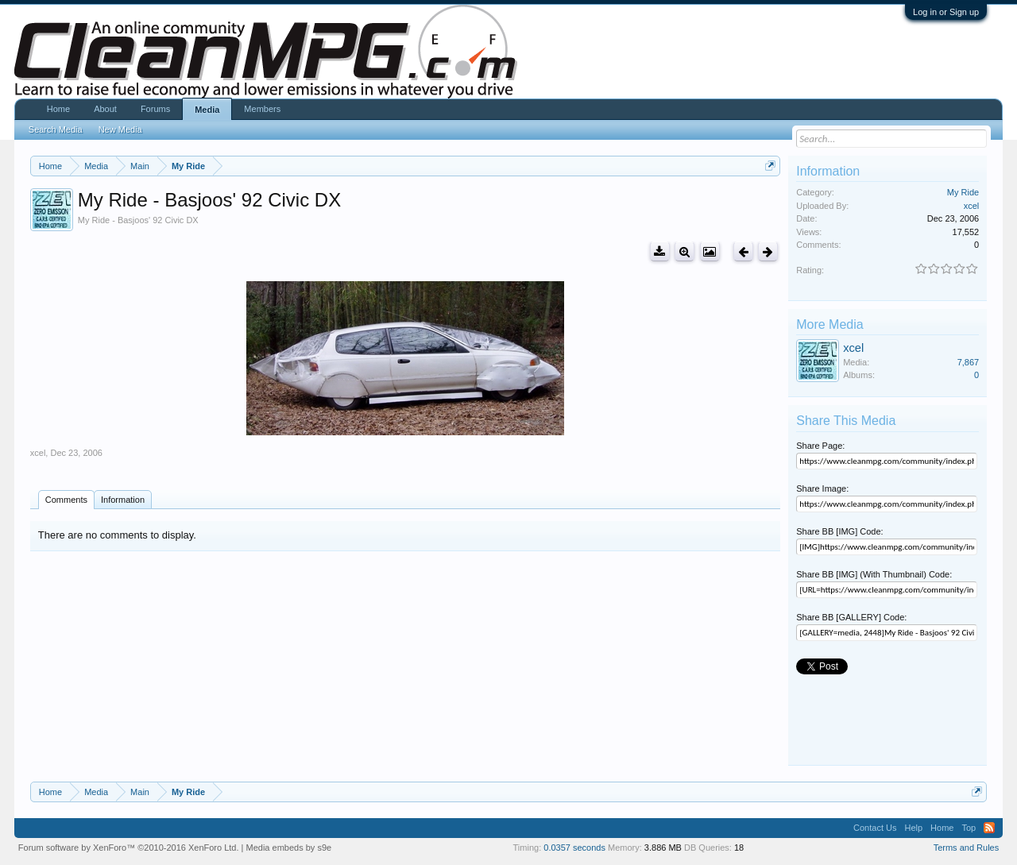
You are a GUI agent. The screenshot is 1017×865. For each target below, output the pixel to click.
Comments (66, 499)
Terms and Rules (967, 847)
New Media (120, 129)
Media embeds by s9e (289, 847)
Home (58, 109)
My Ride (963, 192)
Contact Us (874, 827)
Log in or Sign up (946, 12)
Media (207, 109)
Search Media (56, 129)
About (105, 109)
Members (262, 109)
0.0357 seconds (574, 847)
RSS (989, 827)
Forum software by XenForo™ (128, 847)
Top (968, 827)
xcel (38, 453)
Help (913, 827)
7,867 (968, 362)
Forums (155, 109)
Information (123, 499)
